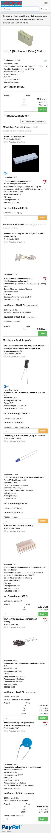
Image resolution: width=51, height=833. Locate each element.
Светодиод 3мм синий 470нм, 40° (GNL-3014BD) (24, 436)
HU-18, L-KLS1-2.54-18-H (14, 136)
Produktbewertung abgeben (34, 121)
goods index (6, 832)
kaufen (43, 109)
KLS (15, 177)
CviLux (15, 64)
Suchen (44, 9)
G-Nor (15, 475)
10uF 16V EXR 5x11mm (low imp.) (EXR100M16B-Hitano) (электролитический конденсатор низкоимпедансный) (24, 348)
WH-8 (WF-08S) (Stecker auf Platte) (18, 526)
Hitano (15, 390)
